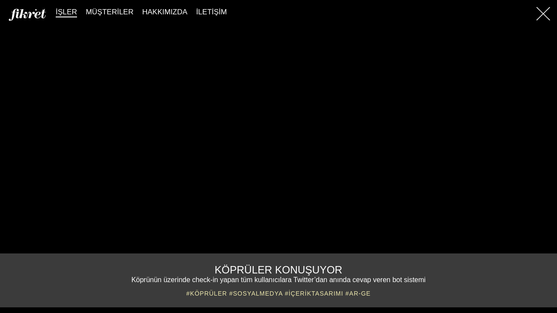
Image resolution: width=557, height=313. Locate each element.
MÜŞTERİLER (110, 12)
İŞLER (66, 12)
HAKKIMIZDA (165, 12)
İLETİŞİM (211, 12)
